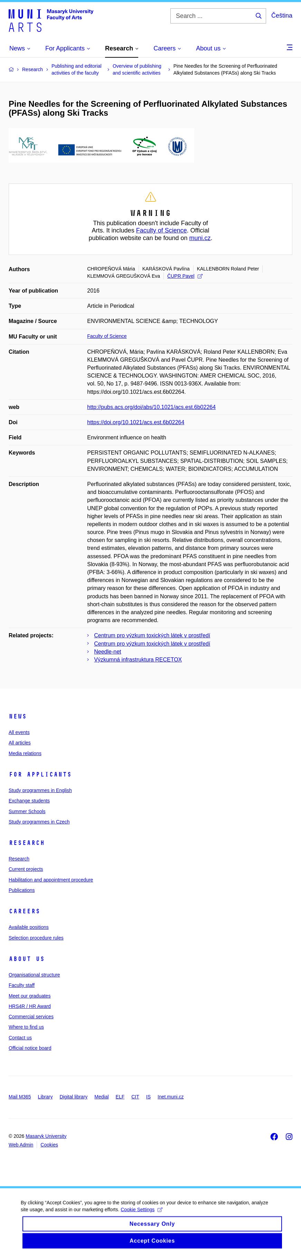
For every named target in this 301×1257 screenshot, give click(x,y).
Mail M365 (20, 1096)
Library (45, 1096)
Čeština (281, 15)
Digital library (73, 1096)
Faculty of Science (161, 230)
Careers (24, 911)
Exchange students (29, 800)
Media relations (25, 753)
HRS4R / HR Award (30, 1006)
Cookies (49, 1145)
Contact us (20, 1037)
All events (19, 732)
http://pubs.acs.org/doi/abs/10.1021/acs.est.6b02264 (151, 407)
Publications (22, 890)
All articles (20, 742)
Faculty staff (22, 985)
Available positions (29, 927)
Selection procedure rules (36, 938)
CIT (135, 1096)
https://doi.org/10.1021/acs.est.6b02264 (135, 422)
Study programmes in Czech (39, 822)
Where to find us (26, 1027)
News (18, 716)
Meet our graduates (29, 996)
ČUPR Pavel (185, 276)
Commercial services (31, 1016)
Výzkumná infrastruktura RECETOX (138, 660)
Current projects (26, 869)
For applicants (40, 774)
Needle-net (107, 652)
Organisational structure (34, 975)
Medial (101, 1096)
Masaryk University (46, 1136)
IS (148, 1096)
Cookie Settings (141, 1216)
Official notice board (30, 1048)
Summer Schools (27, 811)
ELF (120, 1096)
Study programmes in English (40, 790)
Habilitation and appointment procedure (51, 880)
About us (27, 959)
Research (27, 843)
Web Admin (21, 1145)
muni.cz (200, 238)
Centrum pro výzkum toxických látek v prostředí (152, 635)
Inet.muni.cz (171, 1096)
